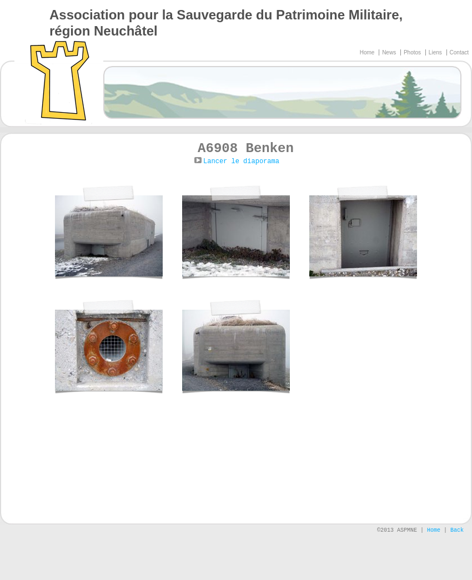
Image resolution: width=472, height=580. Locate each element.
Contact (459, 52)
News (390, 52)
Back (457, 530)
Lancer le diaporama (241, 161)
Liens (436, 52)
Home (368, 52)
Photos (413, 52)
